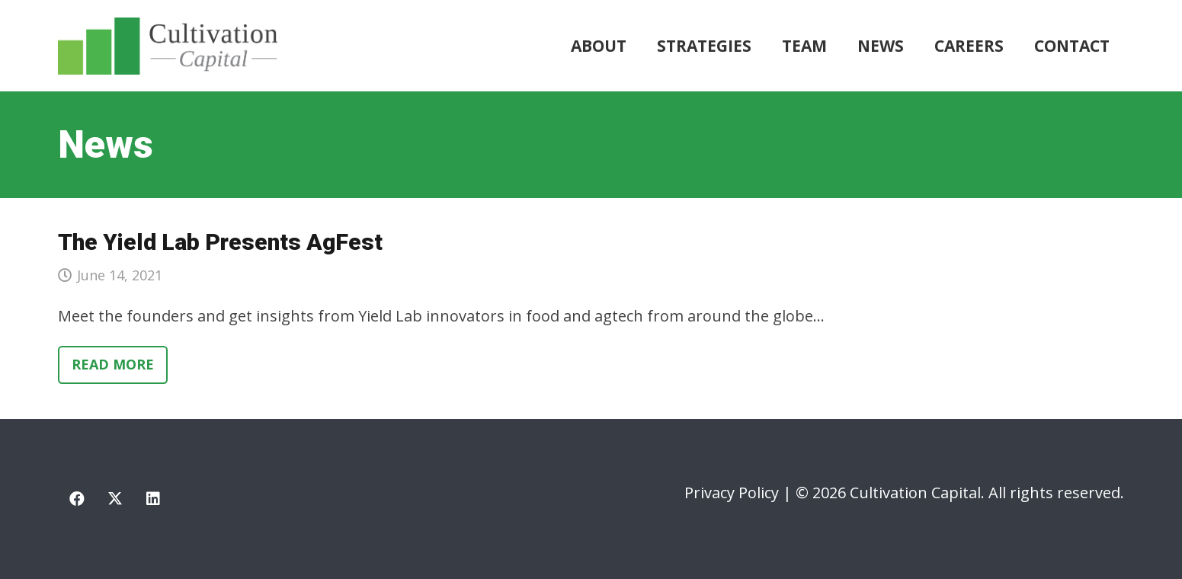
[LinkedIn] (153, 499)
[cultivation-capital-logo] (168, 46)
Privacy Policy (731, 492)
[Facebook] (77, 499)
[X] (115, 499)
